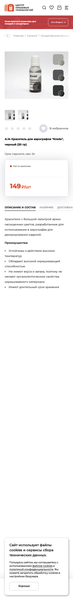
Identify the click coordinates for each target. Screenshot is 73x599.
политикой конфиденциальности (31, 569)
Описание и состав (20, 207)
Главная (18, 35)
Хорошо (24, 586)
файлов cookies (42, 565)
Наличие (46, 207)
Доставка (65, 207)
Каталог (32, 35)
